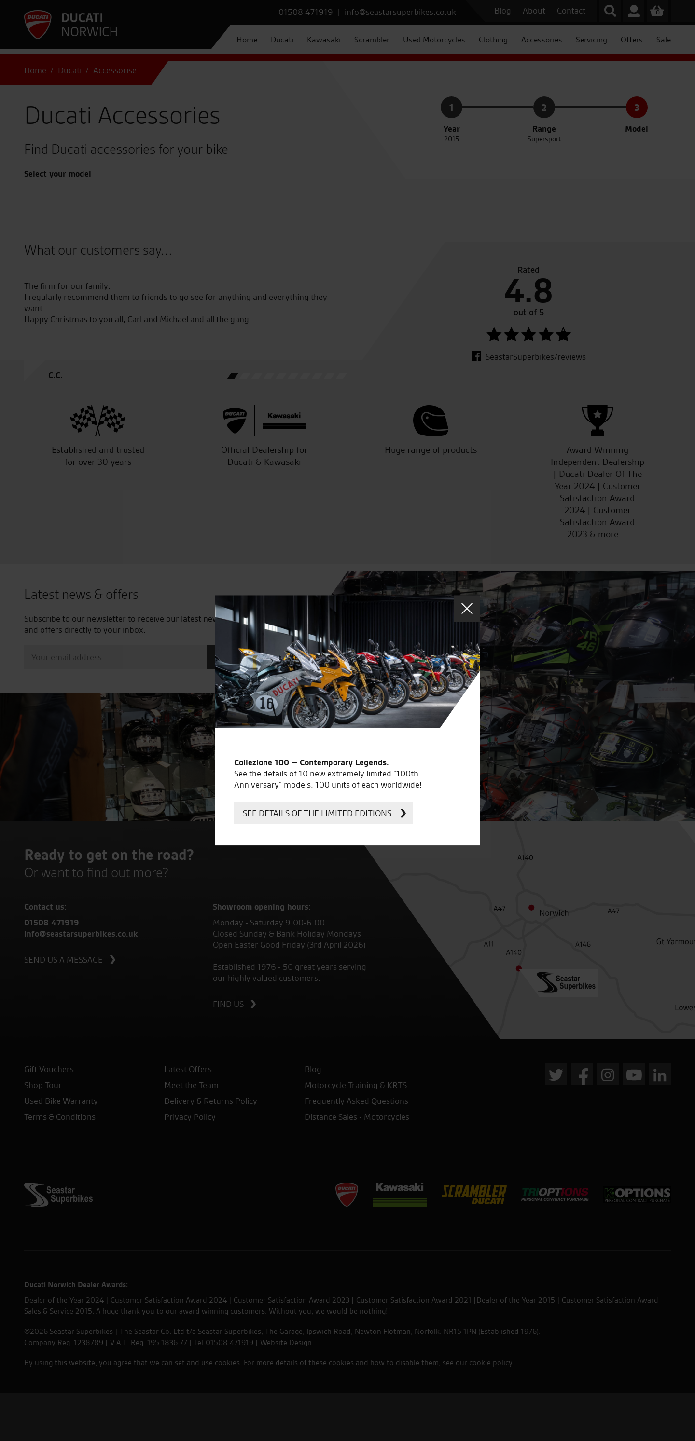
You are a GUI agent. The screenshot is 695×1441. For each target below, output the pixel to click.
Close (467, 608)
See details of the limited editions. (318, 812)
